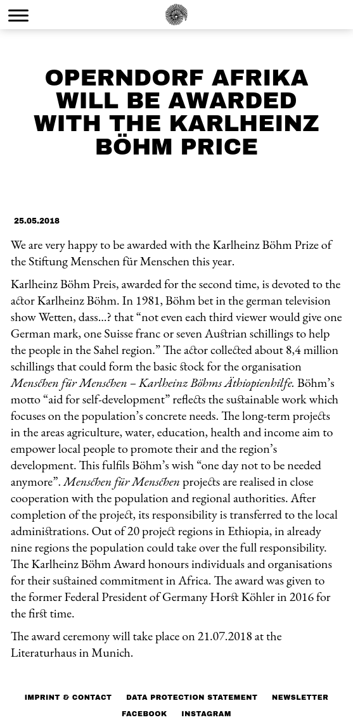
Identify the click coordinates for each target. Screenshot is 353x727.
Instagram (206, 714)
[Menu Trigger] (18, 15)
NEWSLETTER (300, 697)
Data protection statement (191, 697)
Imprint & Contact (68, 697)
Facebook (144, 714)
